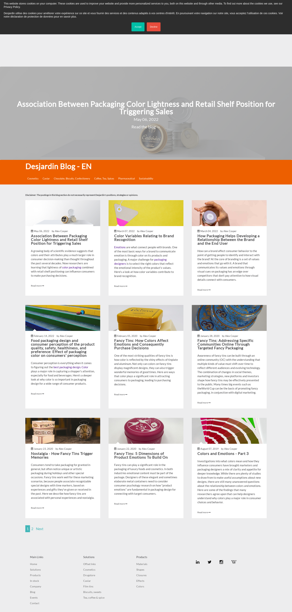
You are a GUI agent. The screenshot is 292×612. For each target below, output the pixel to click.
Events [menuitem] (34, 562)
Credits (168, 592)
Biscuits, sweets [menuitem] (92, 556)
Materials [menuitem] (141, 528)
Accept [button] (138, 27)
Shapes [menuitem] (140, 534)
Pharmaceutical (126, 143)
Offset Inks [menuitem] (89, 528)
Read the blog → (146, 91)
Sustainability (146, 143)
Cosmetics (33, 143)
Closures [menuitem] (141, 540)
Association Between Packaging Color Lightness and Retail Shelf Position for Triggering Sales (146, 72)
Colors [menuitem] (140, 551)
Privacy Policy (154, 592)
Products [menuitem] (35, 540)
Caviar (46, 143)
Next (39, 494)
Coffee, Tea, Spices (104, 143)
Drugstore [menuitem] (89, 540)
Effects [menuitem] (140, 545)
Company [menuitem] (35, 551)
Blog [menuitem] (32, 556)
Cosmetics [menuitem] (89, 534)
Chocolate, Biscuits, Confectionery (72, 143)
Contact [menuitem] (34, 568)
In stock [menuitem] (34, 545)
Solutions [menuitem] (35, 534)
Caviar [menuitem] (87, 545)
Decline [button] (153, 27)
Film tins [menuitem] (88, 551)
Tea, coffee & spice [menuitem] (93, 562)
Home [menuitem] (33, 528)
